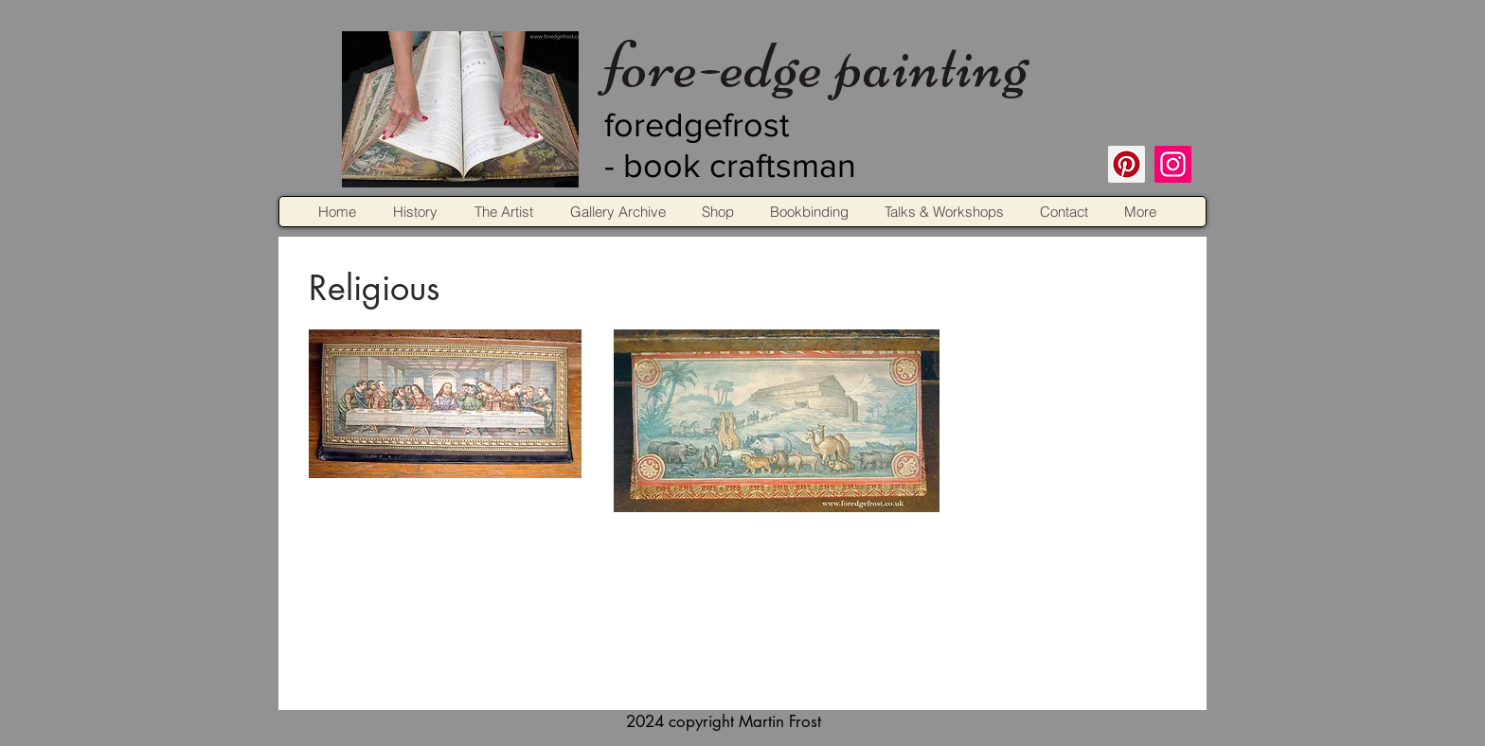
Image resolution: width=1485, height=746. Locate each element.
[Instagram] (1172, 164)
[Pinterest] (1126, 164)
